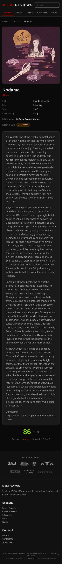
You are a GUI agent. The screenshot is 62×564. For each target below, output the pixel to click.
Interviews (42, 12)
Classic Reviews (9, 511)
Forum (5, 535)
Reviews (8, 12)
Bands (54, 12)
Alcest (17, 21)
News (30, 12)
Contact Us (7, 538)
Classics (20, 12)
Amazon (23, 125)
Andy (35, 113)
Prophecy (37, 105)
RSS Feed (7, 542)
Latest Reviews (9, 508)
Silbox (32, 556)
